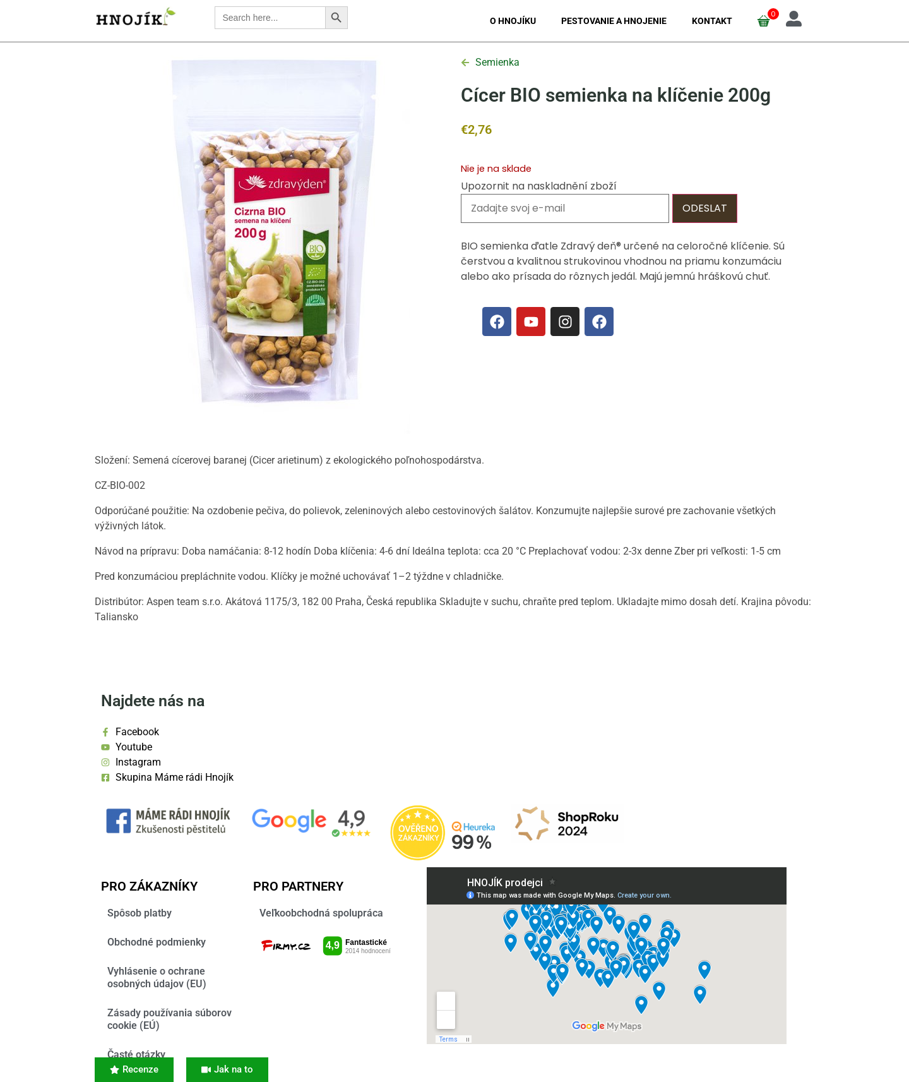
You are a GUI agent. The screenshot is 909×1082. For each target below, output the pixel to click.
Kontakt (712, 21)
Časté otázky (136, 1055)
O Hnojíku (513, 21)
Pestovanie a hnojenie (614, 21)
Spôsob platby (139, 913)
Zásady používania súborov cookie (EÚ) (169, 1019)
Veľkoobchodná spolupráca (321, 913)
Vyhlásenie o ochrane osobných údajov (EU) (156, 977)
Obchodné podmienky (156, 942)
